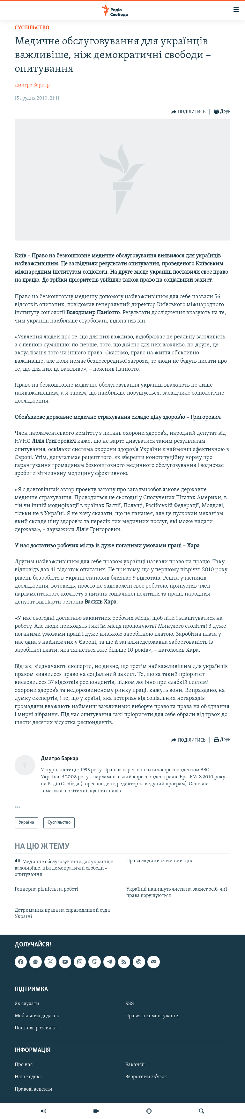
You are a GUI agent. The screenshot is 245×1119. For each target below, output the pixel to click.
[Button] (188, 111)
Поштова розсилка (36, 1028)
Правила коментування (152, 1016)
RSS (129, 1003)
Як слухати (27, 1003)
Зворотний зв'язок (146, 1077)
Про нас (24, 1065)
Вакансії (135, 1065)
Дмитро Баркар (32, 85)
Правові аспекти (33, 1089)
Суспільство (32, 28)
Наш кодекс (28, 1077)
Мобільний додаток (37, 1016)
